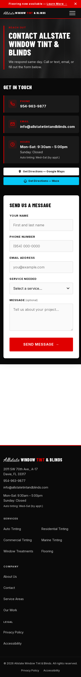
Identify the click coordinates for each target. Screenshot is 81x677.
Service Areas (13, 599)
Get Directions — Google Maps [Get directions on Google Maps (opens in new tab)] (41, 171)
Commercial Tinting (17, 540)
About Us (10, 576)
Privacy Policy (13, 632)
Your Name (19, 218)
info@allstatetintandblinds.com (25, 487)
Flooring (47, 551)
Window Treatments (18, 551)
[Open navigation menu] (72, 13)
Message (24, 303)
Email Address (22, 260)
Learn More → (57, 3)
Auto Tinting (12, 529)
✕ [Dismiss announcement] (75, 4)
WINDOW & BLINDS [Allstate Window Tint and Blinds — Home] (24, 13)
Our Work (10, 610)
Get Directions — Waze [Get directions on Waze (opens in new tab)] (41, 181)
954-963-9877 (14, 480)
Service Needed (23, 282)
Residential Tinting (54, 529)
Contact (9, 588)
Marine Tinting (51, 540)
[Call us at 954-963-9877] (41, 104)
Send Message (41, 347)
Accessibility (12, 643)
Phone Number (22, 239)
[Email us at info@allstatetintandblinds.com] (41, 124)
